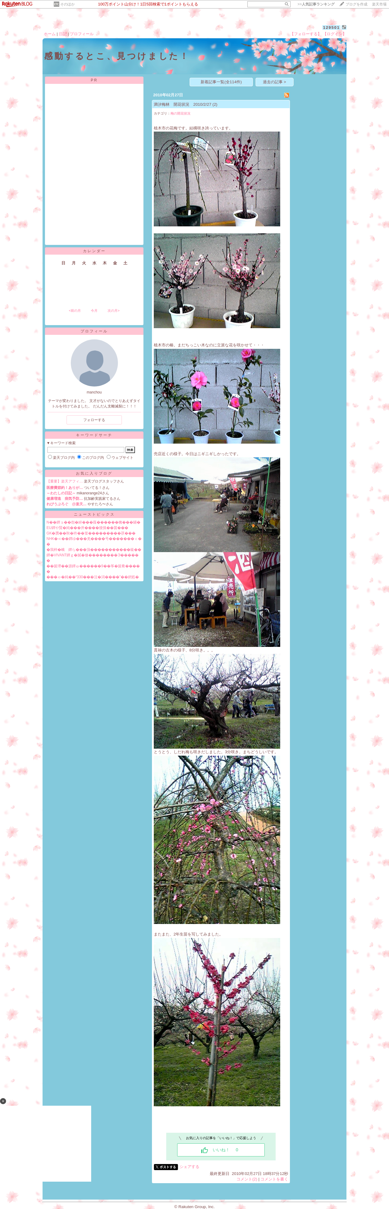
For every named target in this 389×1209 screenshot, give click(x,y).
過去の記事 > (274, 82)
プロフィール (82, 34)
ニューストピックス (94, 514)
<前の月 (75, 310)
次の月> (113, 310)
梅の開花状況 (180, 113)
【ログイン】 (334, 34)
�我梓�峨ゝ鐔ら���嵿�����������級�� (93, 550)
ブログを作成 (356, 4)
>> (316, 4)
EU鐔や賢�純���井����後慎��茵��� (87, 528)
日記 (63, 34)
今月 (94, 310)
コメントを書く (274, 1179)
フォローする (94, 420)
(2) (214, 104)
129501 (331, 27)
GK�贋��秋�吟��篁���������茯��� (91, 533)
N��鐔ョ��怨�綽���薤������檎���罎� (93, 522)
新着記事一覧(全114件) (221, 82)
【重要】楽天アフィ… (64, 481)
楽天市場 (379, 4)
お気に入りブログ (94, 473)
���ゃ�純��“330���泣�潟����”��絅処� (92, 577)
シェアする (189, 1166)
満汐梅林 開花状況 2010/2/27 (182, 104)
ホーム (50, 34)
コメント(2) (246, 1179)
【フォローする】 (306, 34)
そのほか (67, 4)
